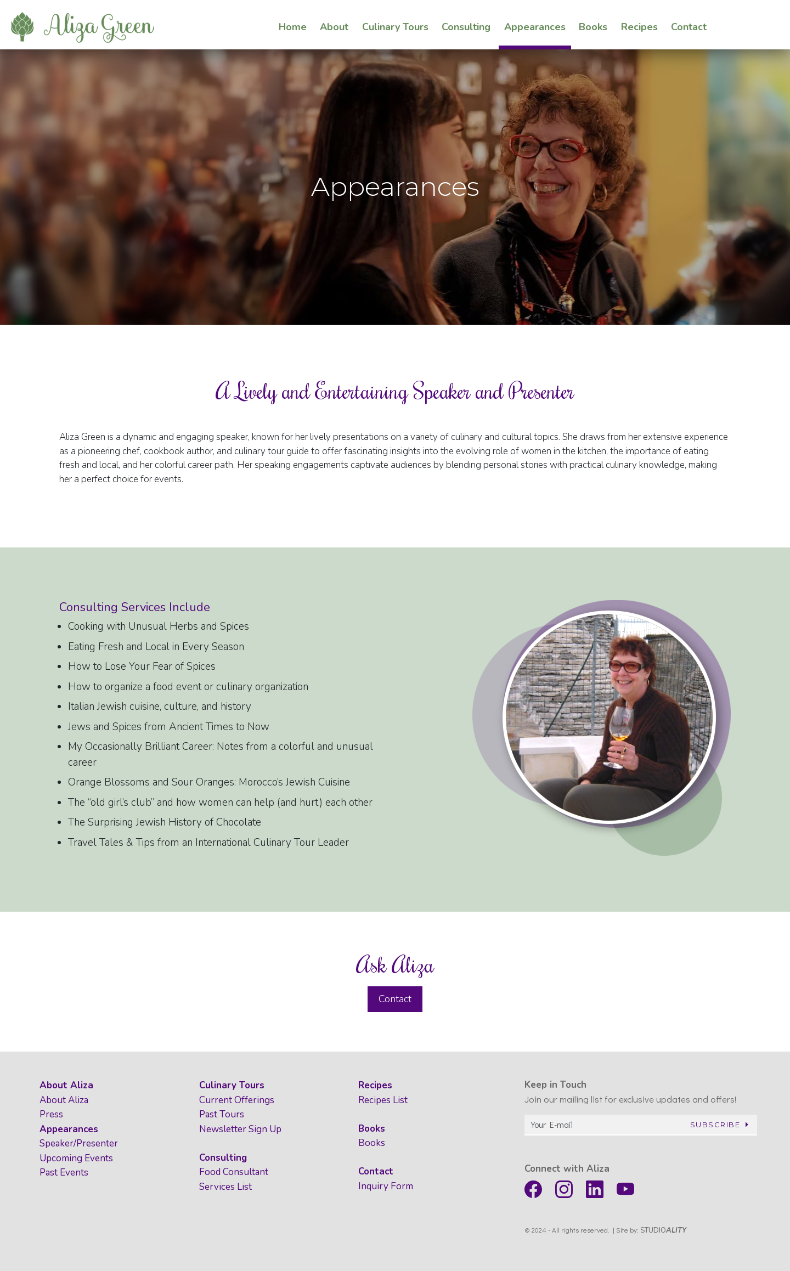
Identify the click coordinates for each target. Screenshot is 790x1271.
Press (51, 1114)
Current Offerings (236, 1100)
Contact (395, 998)
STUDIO (663, 1230)
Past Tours (221, 1114)
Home (293, 23)
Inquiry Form (385, 1186)
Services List (225, 1186)
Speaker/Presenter (79, 1143)
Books (371, 1128)
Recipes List (383, 1100)
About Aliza (66, 1085)
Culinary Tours (231, 1085)
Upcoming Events (76, 1158)
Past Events (64, 1172)
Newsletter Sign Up (240, 1129)
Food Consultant (233, 1172)
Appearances (69, 1129)
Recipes (375, 1085)
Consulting (223, 1157)
